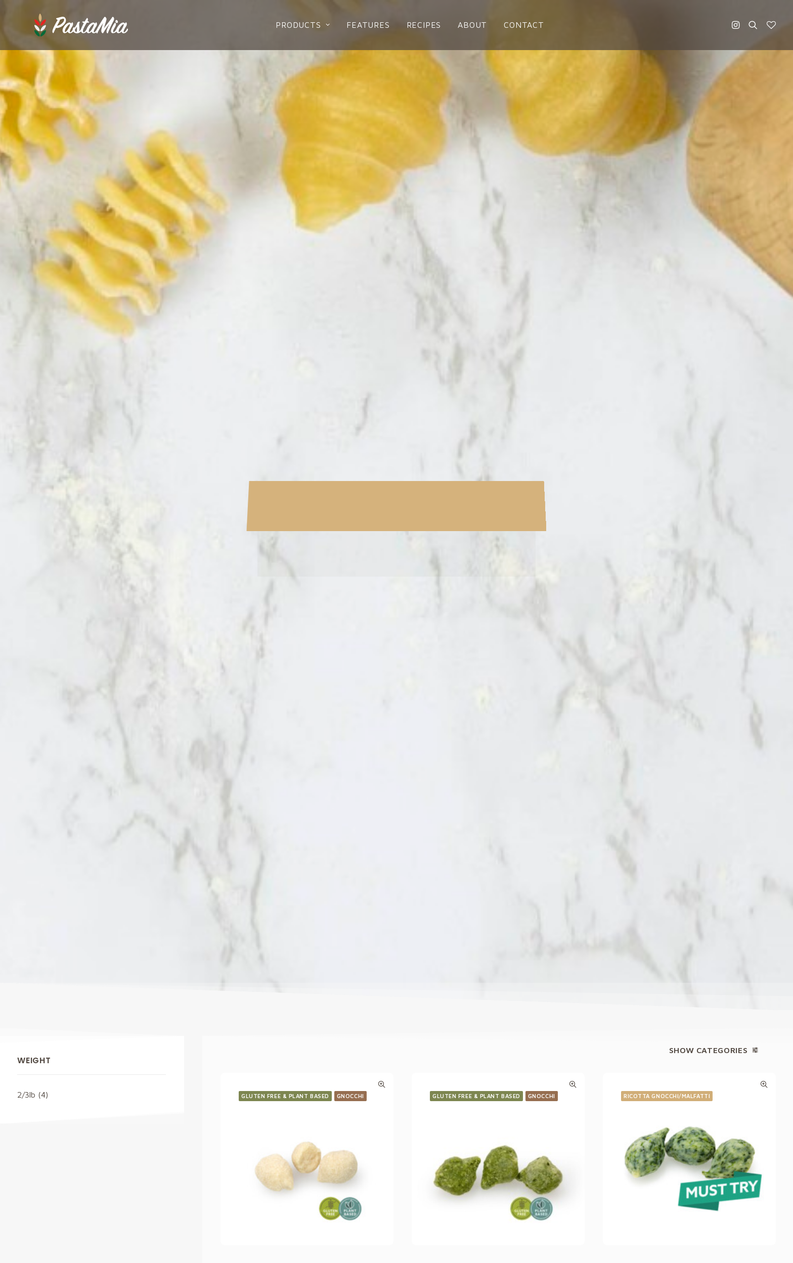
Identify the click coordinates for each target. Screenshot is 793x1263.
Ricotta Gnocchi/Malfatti (667, 379)
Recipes (410, 23)
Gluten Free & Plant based (285, 377)
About (459, 23)
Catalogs (427, 1113)
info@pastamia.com (52, 1057)
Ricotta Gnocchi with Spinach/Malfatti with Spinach (689, 558)
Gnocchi (350, 377)
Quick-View (381, 365)
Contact (511, 23)
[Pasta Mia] (59, 24)
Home (420, 1057)
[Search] (753, 24)
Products (289, 23)
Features (354, 23)
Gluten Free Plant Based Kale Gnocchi (498, 556)
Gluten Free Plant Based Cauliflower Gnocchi (307, 556)
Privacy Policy (484, 942)
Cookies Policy (630, 1075)
